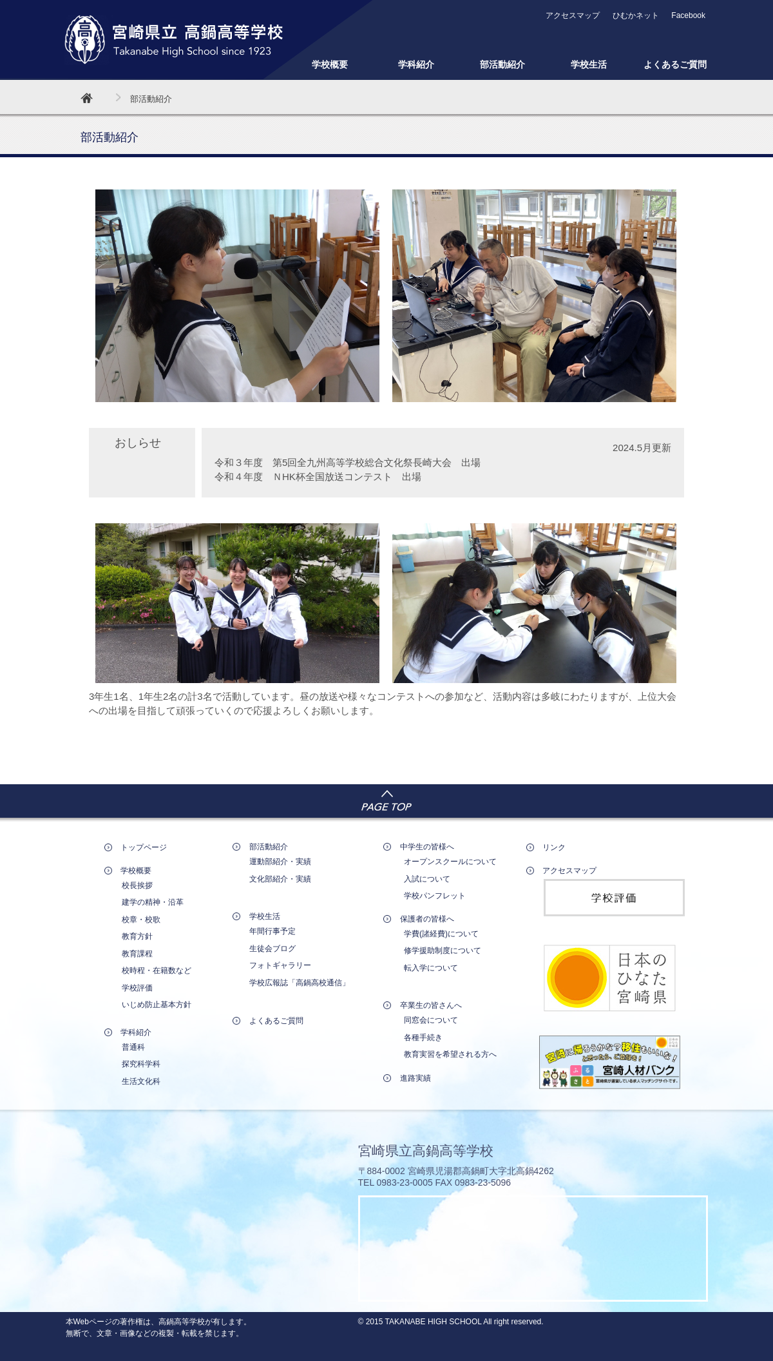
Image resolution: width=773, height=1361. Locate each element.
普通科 (133, 1047)
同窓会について (431, 1020)
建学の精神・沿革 (153, 902)
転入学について (431, 967)
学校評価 (137, 987)
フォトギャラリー (280, 965)
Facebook (688, 15)
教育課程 (137, 953)
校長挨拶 (137, 885)
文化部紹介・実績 (280, 878)
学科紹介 (416, 64)
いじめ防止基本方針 (156, 1004)
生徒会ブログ (272, 948)
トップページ (143, 847)
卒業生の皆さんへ (431, 1005)
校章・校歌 (141, 919)
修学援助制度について (442, 950)
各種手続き (423, 1037)
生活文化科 (141, 1081)
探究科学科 (141, 1063)
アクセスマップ (573, 15)
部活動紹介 (502, 64)
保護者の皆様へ (427, 918)
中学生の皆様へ (427, 846)
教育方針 (137, 936)
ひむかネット (636, 15)
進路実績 (415, 1078)
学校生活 (589, 64)
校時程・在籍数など (156, 970)
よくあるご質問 (675, 64)
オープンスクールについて (450, 861)
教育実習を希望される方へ (450, 1054)
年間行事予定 (272, 931)
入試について (427, 878)
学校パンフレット (435, 895)
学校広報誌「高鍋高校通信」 (299, 982)
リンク (554, 847)
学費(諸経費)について (441, 933)
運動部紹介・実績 (280, 861)
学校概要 (330, 64)
